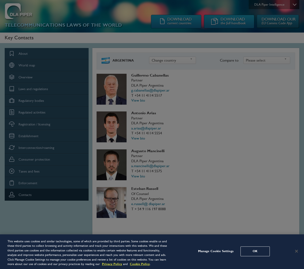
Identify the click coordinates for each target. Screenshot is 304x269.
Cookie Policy (140, 264)
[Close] (296, 251)
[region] (152, 251)
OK (255, 251)
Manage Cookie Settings (216, 251)
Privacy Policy (112, 264)
